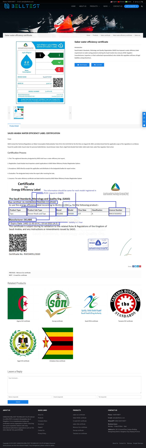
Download (41, 424)
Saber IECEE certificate (79, 418)
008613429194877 (120, 421)
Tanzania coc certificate (80, 433)
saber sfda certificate (79, 424)
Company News (42, 421)
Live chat (98, 65)
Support (40, 427)
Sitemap (129, 443)
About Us (40, 415)
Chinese (121, 1)
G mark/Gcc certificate (20, 275)
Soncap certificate (78, 430)
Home (73, 6)
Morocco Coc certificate (23, 272)
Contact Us (41, 430)
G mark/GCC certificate (80, 421)
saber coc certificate (79, 415)
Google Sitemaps (138, 443)
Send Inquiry (82, 65)
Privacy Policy (42, 433)
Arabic (128, 1)
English (113, 1)
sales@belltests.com (27, 1)
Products (40, 418)
